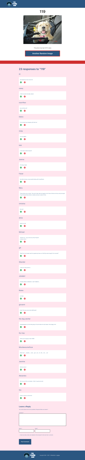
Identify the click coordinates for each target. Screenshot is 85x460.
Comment (21, 412)
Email (36, 428)
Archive (58, 455)
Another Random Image (42, 53)
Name (20, 428)
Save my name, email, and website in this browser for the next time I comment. (36, 434)
